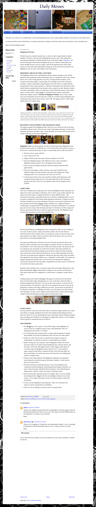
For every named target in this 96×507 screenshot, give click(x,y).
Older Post (72, 497)
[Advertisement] (47, 483)
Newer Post (24, 497)
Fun (39, 399)
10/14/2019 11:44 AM (39, 422)
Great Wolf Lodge (44, 399)
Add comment (25, 433)
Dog (7, 63)
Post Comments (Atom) (34, 500)
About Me (16, 32)
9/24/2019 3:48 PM (33, 407)
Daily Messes (27, 422)
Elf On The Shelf (10, 65)
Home (7, 32)
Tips (7, 71)
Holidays (8, 70)
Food (8, 66)
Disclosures (57, 32)
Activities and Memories (31, 399)
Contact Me (28, 32)
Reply (25, 416)
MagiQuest (66, 60)
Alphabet (8, 60)
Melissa (26, 407)
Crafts (8, 61)
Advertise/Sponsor (42, 32)
